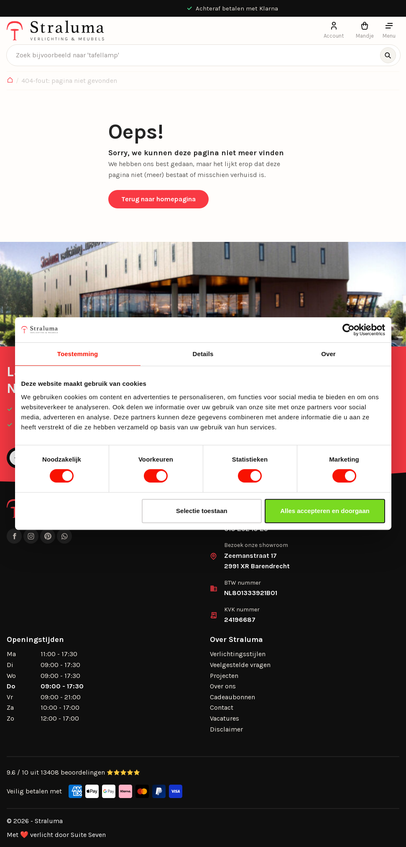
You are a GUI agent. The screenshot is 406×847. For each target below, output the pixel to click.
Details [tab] (203, 353)
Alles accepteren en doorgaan (324, 510)
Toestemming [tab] (77, 353)
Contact (221, 707)
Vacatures (224, 718)
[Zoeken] (388, 55)
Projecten (224, 676)
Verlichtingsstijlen (238, 654)
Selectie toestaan (201, 510)
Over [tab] (328, 353)
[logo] (55, 31)
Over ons (223, 686)
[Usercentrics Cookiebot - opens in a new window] (348, 329)
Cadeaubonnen (232, 697)
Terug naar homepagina (158, 199)
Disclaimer (226, 729)
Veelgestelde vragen (240, 665)
